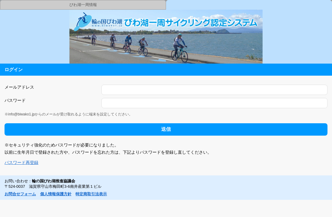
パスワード (15, 100)
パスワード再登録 (21, 162)
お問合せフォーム (20, 194)
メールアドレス (19, 87)
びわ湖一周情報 (83, 4)
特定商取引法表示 (91, 194)
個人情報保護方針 (56, 194)
